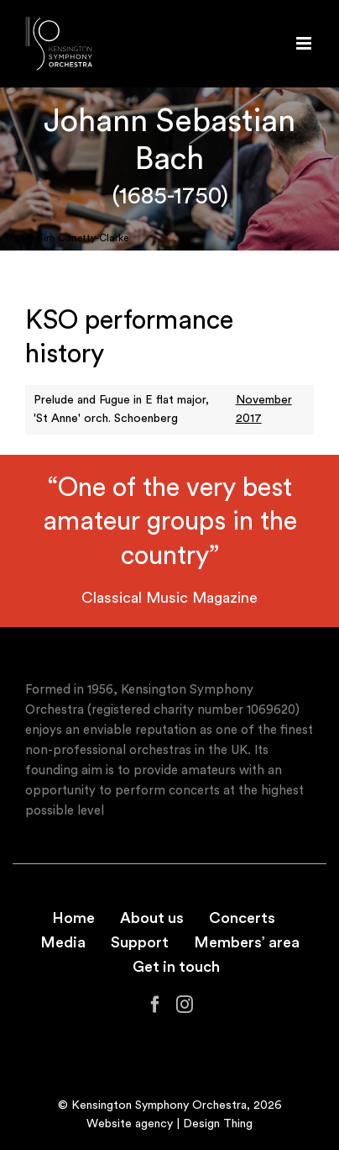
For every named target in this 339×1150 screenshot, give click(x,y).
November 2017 (264, 409)
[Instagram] (184, 1004)
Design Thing (218, 1124)
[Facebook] (155, 1004)
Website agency (129, 1124)
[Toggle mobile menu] (305, 43)
